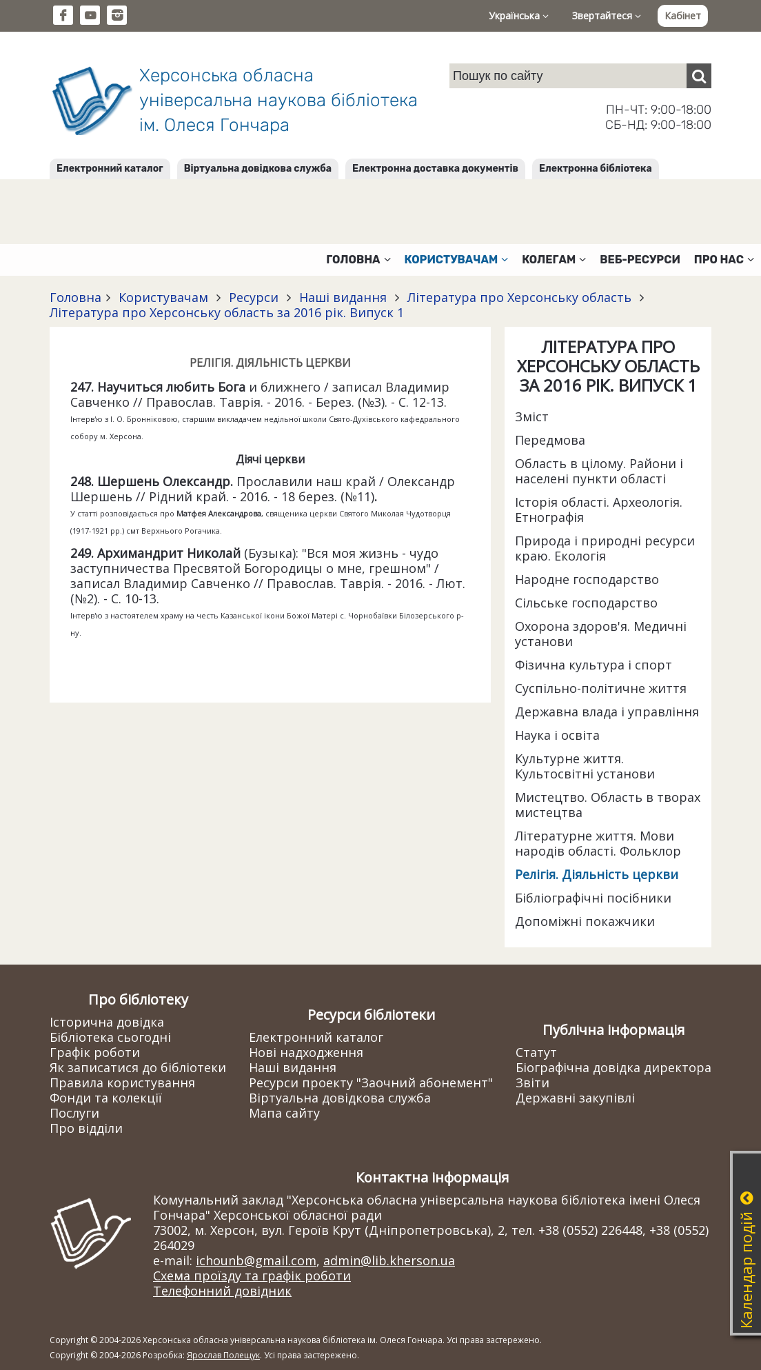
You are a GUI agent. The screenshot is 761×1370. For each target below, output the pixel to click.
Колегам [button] (554, 259)
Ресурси (253, 297)
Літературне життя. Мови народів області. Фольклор (598, 843)
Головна (75, 297)
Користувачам (163, 297)
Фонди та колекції (106, 1097)
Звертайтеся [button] (606, 15)
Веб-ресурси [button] (640, 259)
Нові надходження (306, 1052)
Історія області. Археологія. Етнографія (598, 509)
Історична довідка (107, 1022)
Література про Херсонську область (519, 297)
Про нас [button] (724, 259)
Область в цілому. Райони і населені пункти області (599, 471)
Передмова (550, 439)
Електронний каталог (110, 168)
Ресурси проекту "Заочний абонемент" (371, 1082)
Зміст (532, 416)
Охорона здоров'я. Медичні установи (601, 633)
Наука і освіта (557, 735)
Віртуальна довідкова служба (258, 168)
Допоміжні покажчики (585, 921)
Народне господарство (587, 579)
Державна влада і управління (607, 711)
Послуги (74, 1113)
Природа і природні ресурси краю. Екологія (605, 548)
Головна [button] (358, 259)
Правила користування (122, 1082)
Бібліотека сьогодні (110, 1037)
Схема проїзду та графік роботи (252, 1275)
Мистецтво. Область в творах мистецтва (607, 804)
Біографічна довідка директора (613, 1067)
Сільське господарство (586, 602)
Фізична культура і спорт (593, 664)
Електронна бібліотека (595, 168)
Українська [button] (519, 15)
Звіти (532, 1082)
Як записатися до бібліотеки (138, 1067)
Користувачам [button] (457, 259)
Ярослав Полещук (223, 1355)
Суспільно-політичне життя (601, 688)
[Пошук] (699, 75)
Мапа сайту (284, 1113)
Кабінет (682, 15)
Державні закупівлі (575, 1097)
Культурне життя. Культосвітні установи (585, 766)
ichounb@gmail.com (256, 1260)
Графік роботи (95, 1052)
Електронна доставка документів (435, 168)
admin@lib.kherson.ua (389, 1260)
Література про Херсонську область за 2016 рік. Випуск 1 (227, 312)
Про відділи (86, 1128)
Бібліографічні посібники (593, 897)
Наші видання (343, 297)
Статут (536, 1052)
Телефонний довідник (222, 1290)
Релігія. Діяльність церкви (596, 874)
